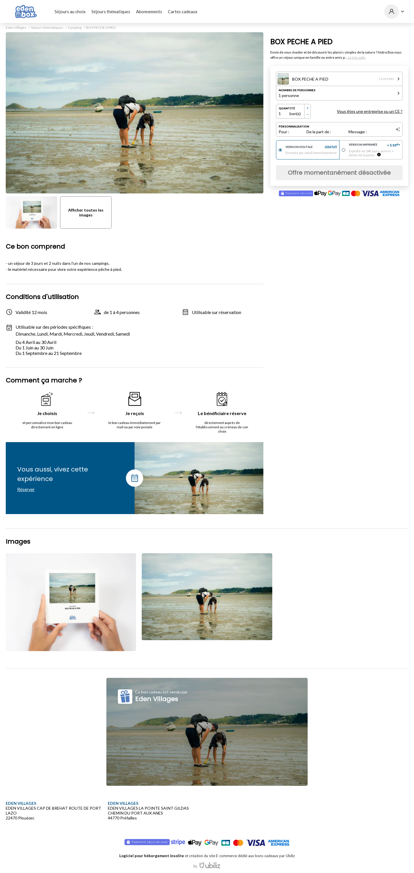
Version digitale (311, 147)
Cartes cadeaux (183, 11)
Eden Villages (16, 27)
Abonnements (149, 11)
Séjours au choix (70, 11)
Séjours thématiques (110, 11)
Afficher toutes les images (85, 212)
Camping (74, 27)
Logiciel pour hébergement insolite (151, 855)
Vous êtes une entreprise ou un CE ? (369, 111)
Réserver (26, 489)
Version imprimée (374, 145)
